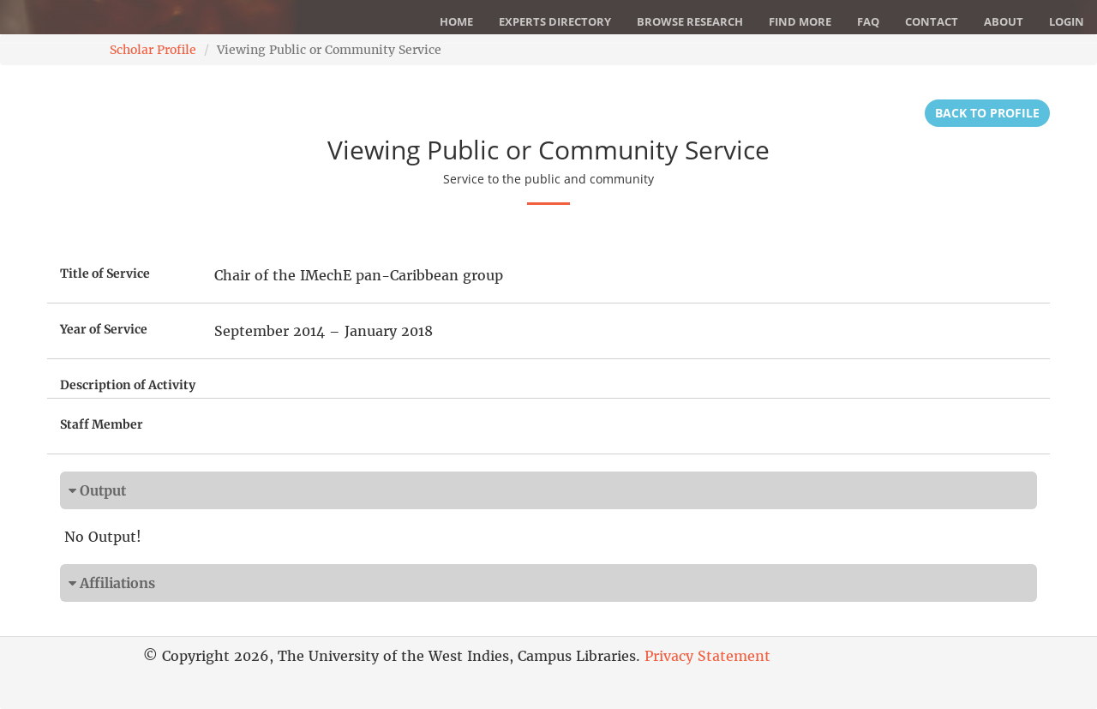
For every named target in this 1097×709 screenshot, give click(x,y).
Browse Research (690, 21)
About (1003, 21)
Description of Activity (127, 385)
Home (456, 21)
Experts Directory (555, 21)
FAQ (868, 21)
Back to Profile (987, 113)
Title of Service (105, 273)
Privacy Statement (707, 655)
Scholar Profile (153, 49)
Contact (931, 21)
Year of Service (103, 329)
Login (1066, 21)
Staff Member (101, 424)
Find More (800, 21)
